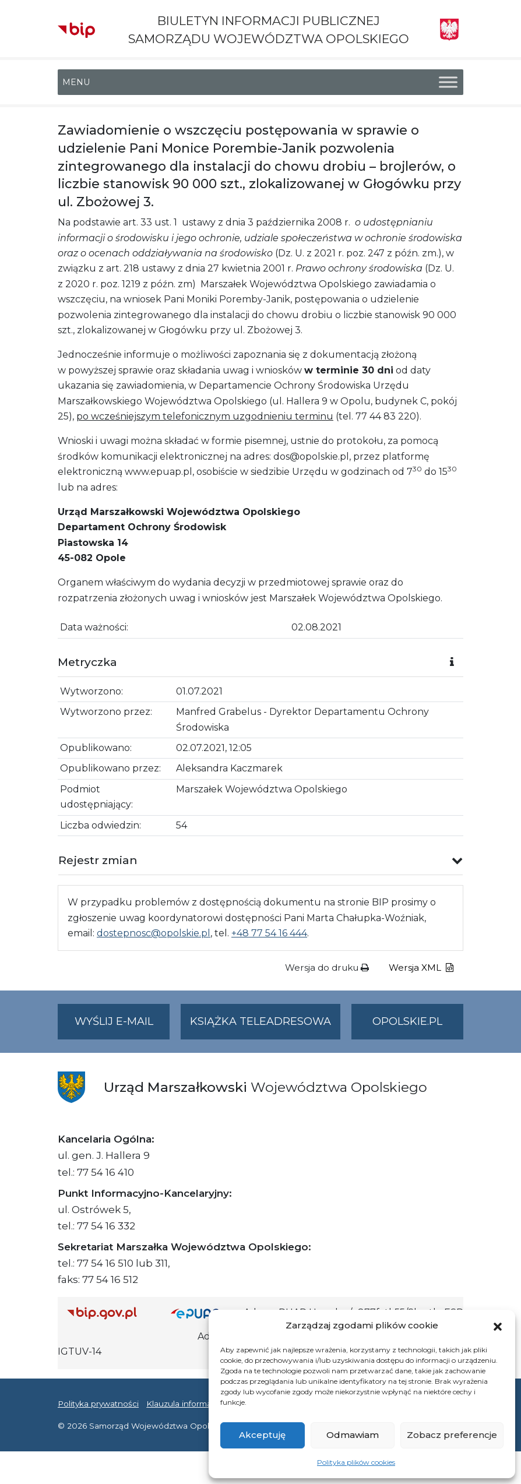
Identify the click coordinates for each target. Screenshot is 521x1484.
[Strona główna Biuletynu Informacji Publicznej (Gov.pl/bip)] (109, 1313)
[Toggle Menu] (448, 82)
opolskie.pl (407, 1021)
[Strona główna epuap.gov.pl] (202, 1313)
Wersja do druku (327, 967)
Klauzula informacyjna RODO (203, 1403)
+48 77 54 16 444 (269, 933)
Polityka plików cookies (356, 1462)
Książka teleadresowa (260, 1021)
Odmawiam (352, 1434)
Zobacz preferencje (452, 1434)
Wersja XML (421, 967)
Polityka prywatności (98, 1403)
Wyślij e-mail (122, 1026)
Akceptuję (262, 1434)
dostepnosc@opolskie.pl (153, 933)
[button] (498, 1325)
